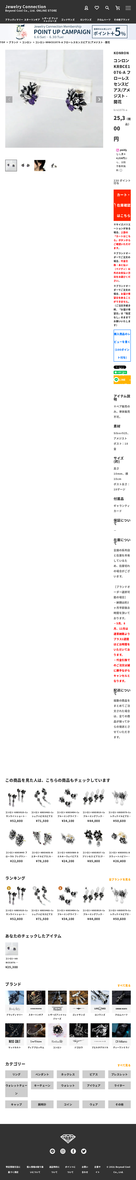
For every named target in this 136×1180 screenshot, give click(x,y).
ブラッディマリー (14, 19)
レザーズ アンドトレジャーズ (50, 19)
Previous (9, 99)
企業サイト (97, 1169)
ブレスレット (119, 1074)
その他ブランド (122, 19)
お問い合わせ (85, 1169)
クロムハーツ (104, 19)
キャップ (16, 1104)
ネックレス (68, 1074)
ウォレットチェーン (16, 1089)
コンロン (27, 42)
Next (99, 99)
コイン (68, 1104)
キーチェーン (42, 1085)
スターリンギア (32, 19)
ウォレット (68, 1085)
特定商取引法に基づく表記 (13, 1169)
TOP (2, 42)
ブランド (13, 42)
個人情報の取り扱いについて (35, 1169)
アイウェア (94, 1085)
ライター (119, 1085)
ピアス (94, 1074)
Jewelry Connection (25, 6)
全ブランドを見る (120, 879)
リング (16, 1074)
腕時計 (42, 1104)
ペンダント (42, 1074)
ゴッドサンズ (68, 19)
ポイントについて (70, 1169)
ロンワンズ (86, 19)
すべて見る (124, 985)
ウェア (94, 1104)
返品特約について (54, 1169)
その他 (119, 1104)
